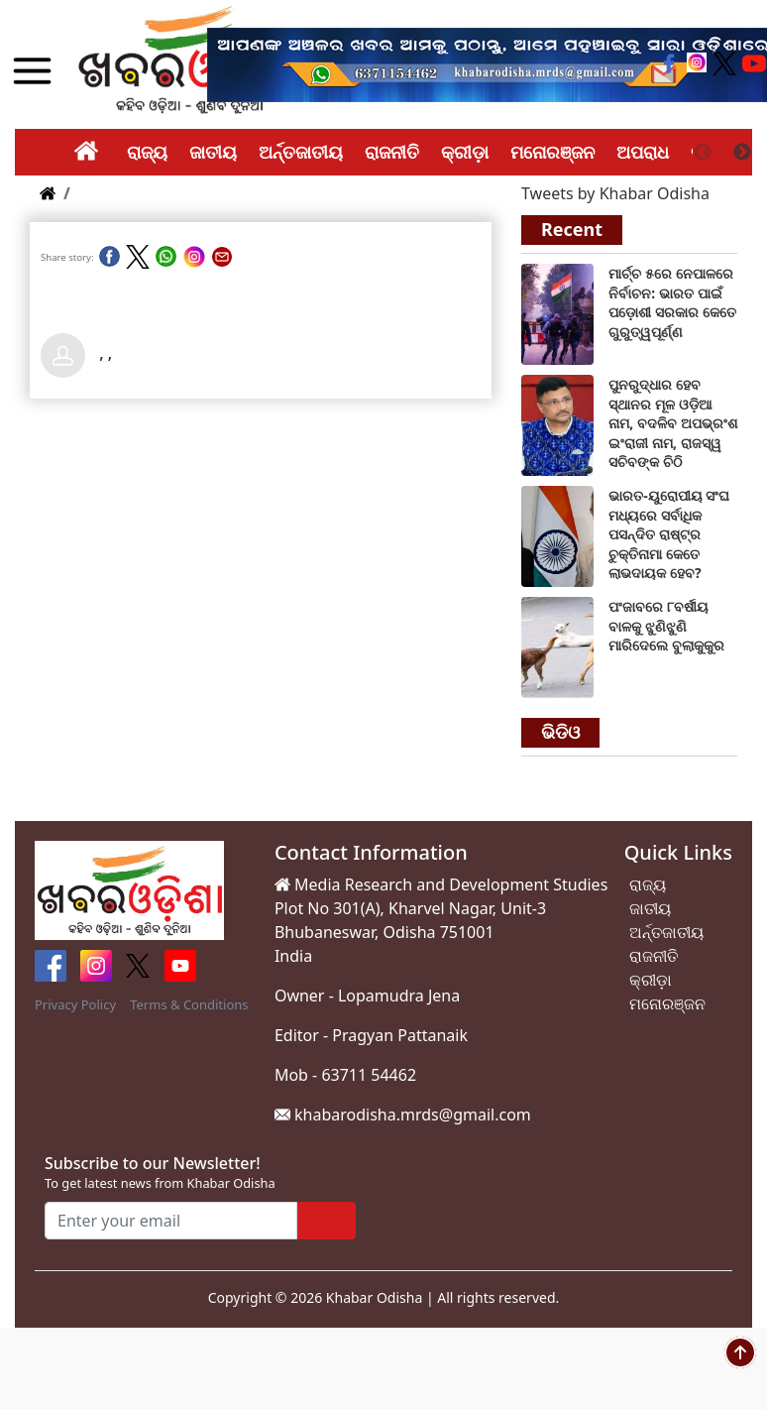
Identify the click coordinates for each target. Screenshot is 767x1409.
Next (742, 153)
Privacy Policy (75, 1004)
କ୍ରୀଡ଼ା (465, 152)
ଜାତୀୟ (213, 152)
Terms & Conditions (189, 1004)
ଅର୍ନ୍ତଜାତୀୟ (301, 152)
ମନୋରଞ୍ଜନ (552, 152)
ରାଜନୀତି (392, 152)
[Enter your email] (171, 1220)
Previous (702, 153)
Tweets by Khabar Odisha (615, 193)
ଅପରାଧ (642, 152)
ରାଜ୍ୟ (147, 152)
